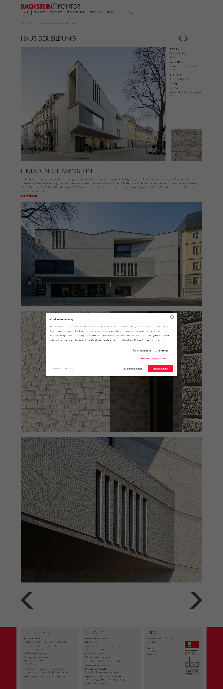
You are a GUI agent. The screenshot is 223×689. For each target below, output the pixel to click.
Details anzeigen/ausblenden (155, 358)
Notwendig (144, 350)
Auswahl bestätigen (133, 368)
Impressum (69, 368)
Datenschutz (57, 368)
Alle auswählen (160, 368)
